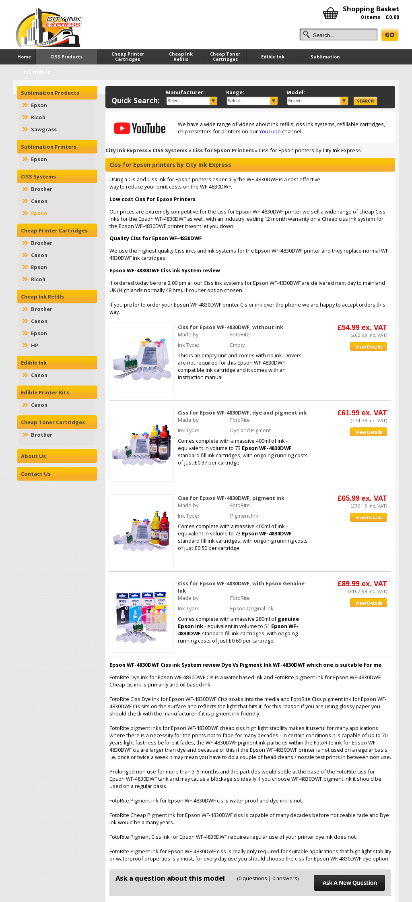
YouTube (270, 131)
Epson (39, 105)
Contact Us (36, 473)
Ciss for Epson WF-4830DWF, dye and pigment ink (242, 412)
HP (34, 345)
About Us (33, 456)
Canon (39, 201)
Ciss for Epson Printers (223, 150)
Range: (235, 92)
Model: (295, 92)
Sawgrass (44, 129)
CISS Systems (169, 150)
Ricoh (38, 117)
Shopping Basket (371, 8)
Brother (41, 189)
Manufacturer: (185, 92)
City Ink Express (126, 150)
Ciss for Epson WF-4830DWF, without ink (230, 327)
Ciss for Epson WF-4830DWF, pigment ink (231, 498)
